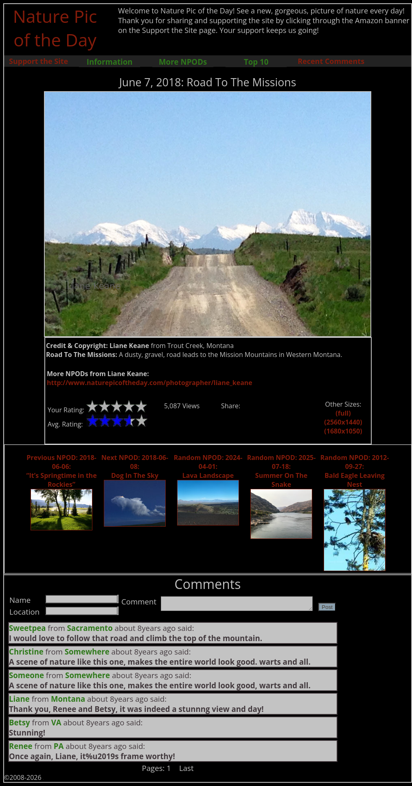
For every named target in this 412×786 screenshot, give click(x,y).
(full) (343, 413)
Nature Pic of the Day (55, 27)
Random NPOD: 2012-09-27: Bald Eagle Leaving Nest (354, 471)
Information (110, 62)
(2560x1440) (343, 422)
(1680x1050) (343, 431)
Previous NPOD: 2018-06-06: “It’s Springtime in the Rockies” (61, 471)
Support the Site (38, 61)
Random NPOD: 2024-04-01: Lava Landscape (208, 466)
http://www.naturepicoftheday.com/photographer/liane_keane (149, 382)
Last (186, 768)
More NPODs (183, 62)
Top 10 (256, 62)
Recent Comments (331, 61)
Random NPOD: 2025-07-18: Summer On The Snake (281, 471)
